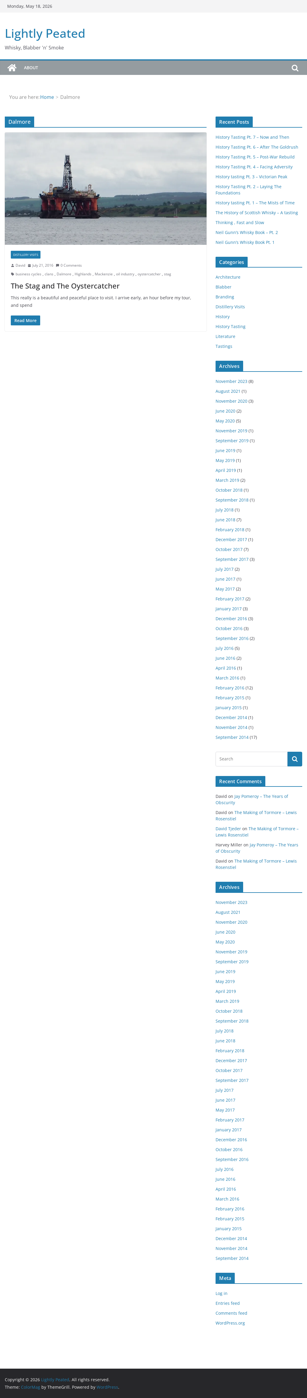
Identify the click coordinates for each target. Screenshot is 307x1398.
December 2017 (231, 539)
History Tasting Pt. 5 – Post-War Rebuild (255, 157)
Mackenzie (104, 274)
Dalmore (64, 274)
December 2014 (231, 717)
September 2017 (232, 559)
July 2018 (225, 510)
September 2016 (232, 638)
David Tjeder (228, 828)
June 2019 (225, 450)
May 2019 (225, 460)
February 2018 (230, 529)
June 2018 (225, 520)
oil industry (125, 274)
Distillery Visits (25, 255)
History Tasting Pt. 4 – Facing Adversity (254, 167)
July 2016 (225, 648)
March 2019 (227, 480)
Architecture (228, 277)
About (31, 67)
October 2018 (229, 490)
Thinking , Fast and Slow (240, 222)
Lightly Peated (45, 33)
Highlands (83, 274)
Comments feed (231, 1313)
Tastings (224, 346)
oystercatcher (149, 274)
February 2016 (230, 688)
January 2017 (229, 609)
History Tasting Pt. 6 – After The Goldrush (257, 147)
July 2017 (225, 569)
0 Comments (69, 265)
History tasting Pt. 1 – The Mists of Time (255, 203)
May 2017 (225, 589)
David (20, 265)
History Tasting (231, 326)
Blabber (223, 287)
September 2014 (232, 737)
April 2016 (226, 668)
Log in (222, 1293)
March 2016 (227, 678)
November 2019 (231, 431)
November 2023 (231, 381)
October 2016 (229, 628)
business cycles (28, 274)
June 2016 (225, 658)
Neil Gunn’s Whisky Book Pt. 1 (245, 242)
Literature (225, 336)
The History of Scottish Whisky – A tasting (257, 212)
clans (49, 274)
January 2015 (229, 707)
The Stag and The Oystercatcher (65, 286)
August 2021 (228, 391)
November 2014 (231, 727)
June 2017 (225, 579)
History (223, 316)
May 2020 (225, 421)
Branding (225, 297)
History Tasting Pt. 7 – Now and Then (252, 137)
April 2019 (226, 470)
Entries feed (228, 1303)
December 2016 (231, 618)
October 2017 (229, 549)
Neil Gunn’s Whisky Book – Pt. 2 (247, 232)
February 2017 (230, 599)
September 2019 (232, 440)
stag (167, 274)
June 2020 (225, 411)
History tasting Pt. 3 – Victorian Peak (251, 176)
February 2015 (230, 697)
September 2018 (232, 500)
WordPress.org (230, 1323)
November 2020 (231, 401)
